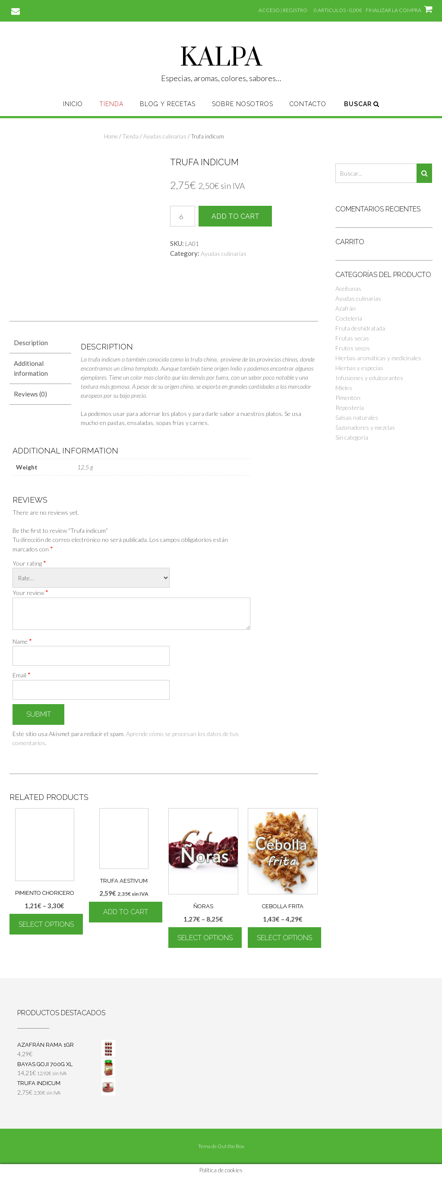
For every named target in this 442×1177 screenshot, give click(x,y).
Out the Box (231, 1146)
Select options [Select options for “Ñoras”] (205, 938)
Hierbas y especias (359, 367)
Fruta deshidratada (360, 328)
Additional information (31, 368)
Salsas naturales (356, 417)
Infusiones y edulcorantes (369, 377)
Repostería (349, 407)
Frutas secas (352, 338)
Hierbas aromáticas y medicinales (378, 358)
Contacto (308, 104)
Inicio (73, 104)
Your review (30, 592)
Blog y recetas (168, 104)
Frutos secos (352, 348)
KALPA (221, 58)
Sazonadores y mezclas (365, 427)
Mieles (343, 387)
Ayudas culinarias (164, 136)
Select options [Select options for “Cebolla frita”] (284, 938)
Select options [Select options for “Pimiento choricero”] (46, 924)
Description (31, 342)
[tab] (40, 342)
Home (111, 136)
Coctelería (348, 318)
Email (22, 675)
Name (22, 641)
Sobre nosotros (242, 104)
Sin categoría (351, 437)
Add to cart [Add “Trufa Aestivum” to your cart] (125, 912)
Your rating (29, 563)
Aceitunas (348, 288)
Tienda (111, 104)
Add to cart (235, 216)
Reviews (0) (30, 394)
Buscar (361, 104)
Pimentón (347, 397)
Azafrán (345, 308)
